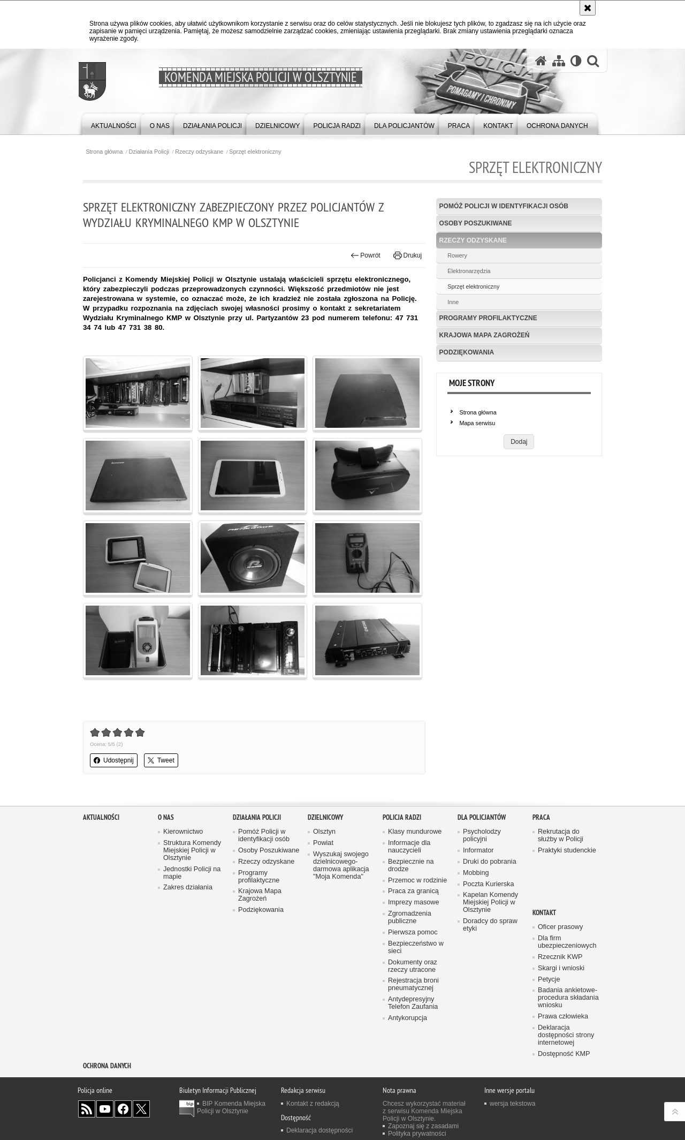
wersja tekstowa (512, 1103)
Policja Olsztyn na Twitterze (141, 1109)
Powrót (365, 255)
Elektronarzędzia (468, 271)
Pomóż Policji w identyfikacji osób (503, 206)
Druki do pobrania (489, 861)
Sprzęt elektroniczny (255, 152)
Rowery (457, 255)
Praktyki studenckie (567, 850)
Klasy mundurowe (415, 831)
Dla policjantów (482, 817)
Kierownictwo (183, 831)
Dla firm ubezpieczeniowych (567, 942)
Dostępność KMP (564, 1054)
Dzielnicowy (325, 817)
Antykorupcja (407, 1018)
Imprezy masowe (413, 902)
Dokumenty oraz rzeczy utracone (412, 966)
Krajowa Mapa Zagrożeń (484, 335)
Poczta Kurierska (488, 884)
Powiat (323, 843)
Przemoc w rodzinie (417, 880)
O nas (166, 817)
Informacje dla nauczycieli (409, 847)
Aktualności (101, 817)
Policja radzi (402, 817)
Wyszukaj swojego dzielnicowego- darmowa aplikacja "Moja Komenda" (341, 865)
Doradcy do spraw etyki (490, 925)
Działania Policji (149, 152)
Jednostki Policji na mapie (191, 873)
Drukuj (407, 255)
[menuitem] (114, 123)
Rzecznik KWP (560, 957)
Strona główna (104, 152)
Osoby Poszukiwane (475, 223)
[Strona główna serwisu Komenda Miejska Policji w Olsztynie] (541, 60)
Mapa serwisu (478, 423)
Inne (453, 302)
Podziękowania (466, 352)
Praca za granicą (413, 891)
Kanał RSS (86, 1109)
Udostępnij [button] (114, 760)
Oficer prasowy (560, 927)
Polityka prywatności (417, 1133)
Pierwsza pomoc (413, 932)
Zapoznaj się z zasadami (423, 1126)
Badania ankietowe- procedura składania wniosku (568, 998)
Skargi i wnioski (561, 968)
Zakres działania (187, 887)
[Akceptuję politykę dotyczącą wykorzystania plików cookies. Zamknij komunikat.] (588, 8)
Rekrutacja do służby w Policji (560, 835)
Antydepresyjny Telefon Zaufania (413, 1003)
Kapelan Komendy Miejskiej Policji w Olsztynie (490, 902)
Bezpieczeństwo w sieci (416, 947)
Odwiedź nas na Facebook (123, 1109)
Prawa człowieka (563, 1016)
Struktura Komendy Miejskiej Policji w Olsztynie (192, 851)
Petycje (549, 979)
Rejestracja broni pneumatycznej (413, 984)
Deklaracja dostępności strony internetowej (566, 1035)
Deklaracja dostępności (319, 1130)
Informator (478, 850)
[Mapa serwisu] (558, 60)
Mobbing (476, 873)
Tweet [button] (161, 760)
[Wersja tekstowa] (576, 60)
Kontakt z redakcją (312, 1103)
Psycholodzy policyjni (482, 835)
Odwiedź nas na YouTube (104, 1109)
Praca (541, 817)
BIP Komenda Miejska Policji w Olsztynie (231, 1107)
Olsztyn (324, 831)
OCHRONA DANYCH (107, 1065)
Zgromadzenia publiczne (409, 917)
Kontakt (544, 912)
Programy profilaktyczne (488, 318)
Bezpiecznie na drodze (411, 865)
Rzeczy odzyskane (199, 152)
